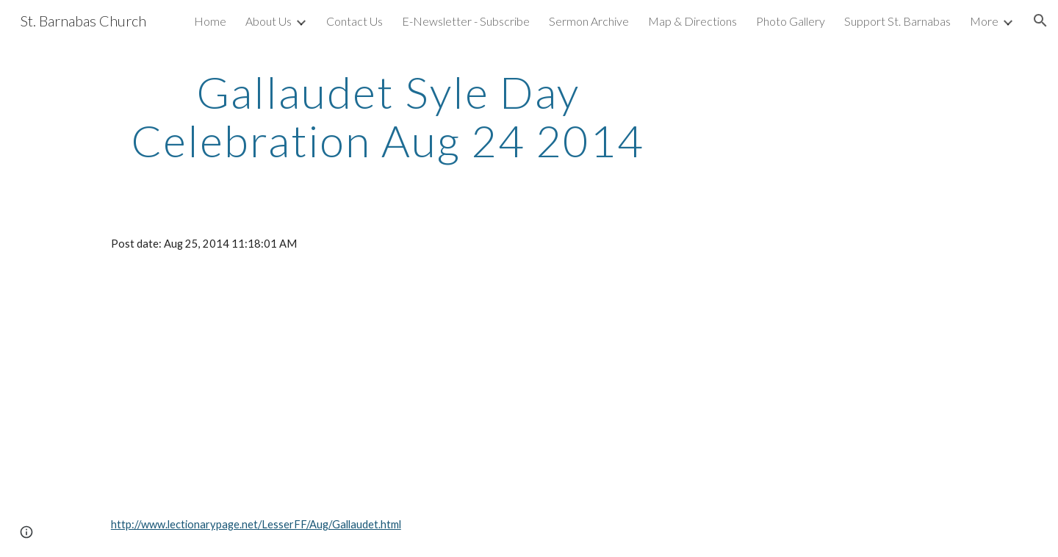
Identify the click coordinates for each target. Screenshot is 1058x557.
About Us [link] (268, 21)
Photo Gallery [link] (790, 21)
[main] (388, 116)
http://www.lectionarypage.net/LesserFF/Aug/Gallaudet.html (256, 524)
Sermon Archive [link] (589, 21)
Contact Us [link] (354, 21)
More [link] (984, 21)
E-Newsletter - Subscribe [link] (466, 21)
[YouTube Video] (275, 384)
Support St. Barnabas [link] (897, 21)
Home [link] (210, 21)
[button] (1040, 20)
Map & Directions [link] (692, 21)
